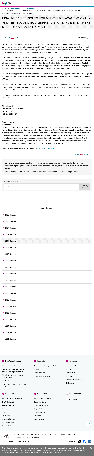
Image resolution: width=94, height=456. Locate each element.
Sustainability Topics (8, 419)
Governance (6, 416)
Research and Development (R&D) (45, 366)
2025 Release (10, 221)
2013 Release (10, 300)
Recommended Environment (67, 434)
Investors (73, 361)
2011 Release (10, 313)
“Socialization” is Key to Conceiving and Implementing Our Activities (13, 371)
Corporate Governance (41, 409)
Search (83, 186)
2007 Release (10, 339)
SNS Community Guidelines (22, 437)
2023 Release (10, 234)
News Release (15, 8)
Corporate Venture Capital (42, 376)
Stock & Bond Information (74, 379)
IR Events (69, 376)
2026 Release (10, 215)
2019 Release (10, 261)
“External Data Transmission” (31, 452)
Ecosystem (37, 369)
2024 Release (10, 228)
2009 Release (10, 326)
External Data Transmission (39, 434)
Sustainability (10, 394)
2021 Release (10, 247)
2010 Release (10, 320)
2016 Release (10, 280)
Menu (90, 3)
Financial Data (71, 373)
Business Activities (40, 412)
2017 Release (10, 274)
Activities (6, 381)
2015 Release (10, 287)
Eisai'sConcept (13, 361)
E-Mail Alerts (71, 383)
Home (4, 8)
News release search (11, 181)
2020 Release (10, 254)
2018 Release (10, 267)
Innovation (41, 361)
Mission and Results (8, 366)
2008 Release (10, 333)
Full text (83, 154)
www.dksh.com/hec (46, 149)
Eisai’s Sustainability (9, 402)
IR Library (69, 369)
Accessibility (35, 437)
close (91, 448)
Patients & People (8, 405)
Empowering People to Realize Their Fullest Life (14, 385)
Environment (6, 409)
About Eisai (42, 394)
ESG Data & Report (8, 422)
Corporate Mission (40, 402)
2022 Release (29, 8)
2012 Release (10, 306)
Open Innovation (39, 373)
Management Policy (72, 366)
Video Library (38, 416)
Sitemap (16, 434)
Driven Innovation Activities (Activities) (12, 376)
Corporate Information (41, 405)
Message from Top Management (12, 398)
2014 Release (10, 293)
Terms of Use (52, 434)
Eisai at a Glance (39, 419)
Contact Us (74, 399)
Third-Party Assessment (10, 426)
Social (4, 412)
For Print (13, 38)
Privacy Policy (25, 434)
